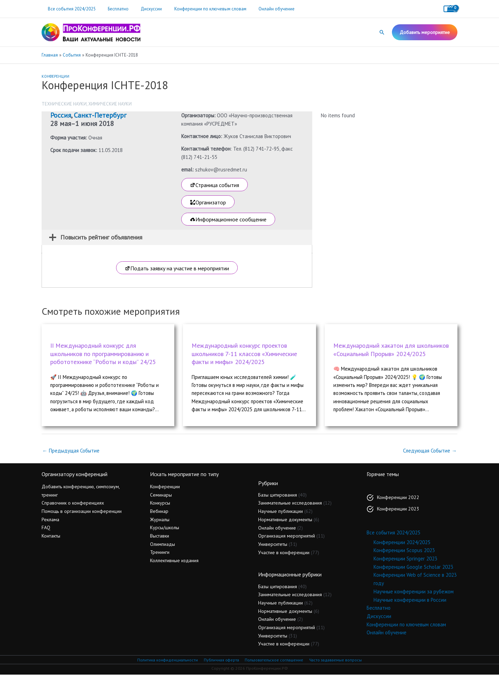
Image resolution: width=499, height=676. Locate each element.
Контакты (51, 537)
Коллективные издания (174, 561)
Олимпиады (162, 545)
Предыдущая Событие (71, 451)
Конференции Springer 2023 (405, 559)
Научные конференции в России (410, 600)
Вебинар (159, 512)
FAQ (46, 528)
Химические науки (110, 104)
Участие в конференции (283, 553)
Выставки (159, 537)
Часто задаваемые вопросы (336, 661)
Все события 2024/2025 (70, 9)
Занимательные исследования (290, 504)
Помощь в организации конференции (82, 512)
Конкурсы (160, 504)
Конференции (55, 76)
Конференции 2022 (398, 498)
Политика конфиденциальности (166, 661)
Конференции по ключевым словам (199, 9)
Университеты (272, 545)
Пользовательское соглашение (274, 661)
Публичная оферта (220, 661)
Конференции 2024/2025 (402, 543)
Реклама (50, 520)
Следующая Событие (430, 451)
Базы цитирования (277, 495)
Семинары (161, 495)
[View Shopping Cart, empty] (450, 9)
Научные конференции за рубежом (414, 592)
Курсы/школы (164, 528)
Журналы (159, 520)
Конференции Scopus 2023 (404, 551)
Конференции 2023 (398, 510)
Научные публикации (280, 512)
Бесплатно (113, 9)
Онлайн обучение (262, 9)
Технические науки (64, 104)
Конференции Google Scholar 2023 (413, 567)
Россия (60, 115)
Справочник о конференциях (73, 504)
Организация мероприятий (286, 537)
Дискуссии (143, 9)
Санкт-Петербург (100, 115)
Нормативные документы (285, 520)
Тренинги (159, 553)
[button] (382, 32)
